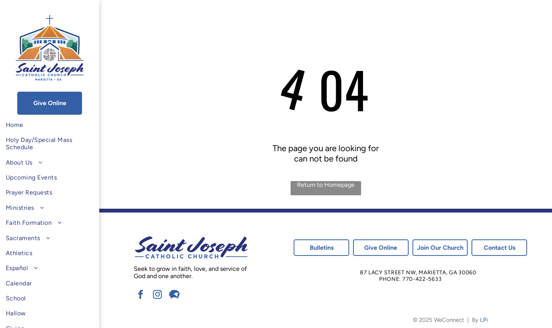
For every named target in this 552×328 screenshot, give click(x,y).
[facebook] (140, 295)
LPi (484, 319)
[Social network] (174, 295)
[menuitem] (50, 124)
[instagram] (157, 295)
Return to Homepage (326, 184)
